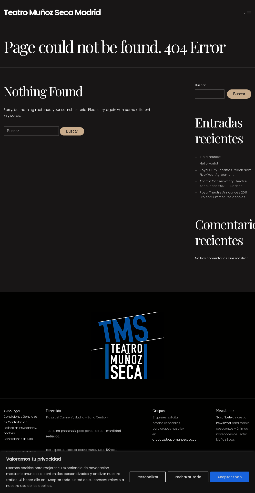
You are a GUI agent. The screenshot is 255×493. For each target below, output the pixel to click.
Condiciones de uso (18, 439)
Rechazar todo (188, 476)
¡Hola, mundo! (210, 157)
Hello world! (209, 163)
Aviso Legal (12, 411)
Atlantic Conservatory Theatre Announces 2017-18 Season (223, 183)
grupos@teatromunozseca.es (174, 439)
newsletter (223, 423)
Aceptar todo (229, 476)
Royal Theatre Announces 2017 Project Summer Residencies (223, 194)
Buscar (200, 85)
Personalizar (148, 476)
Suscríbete (224, 417)
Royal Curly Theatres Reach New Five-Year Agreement (225, 172)
